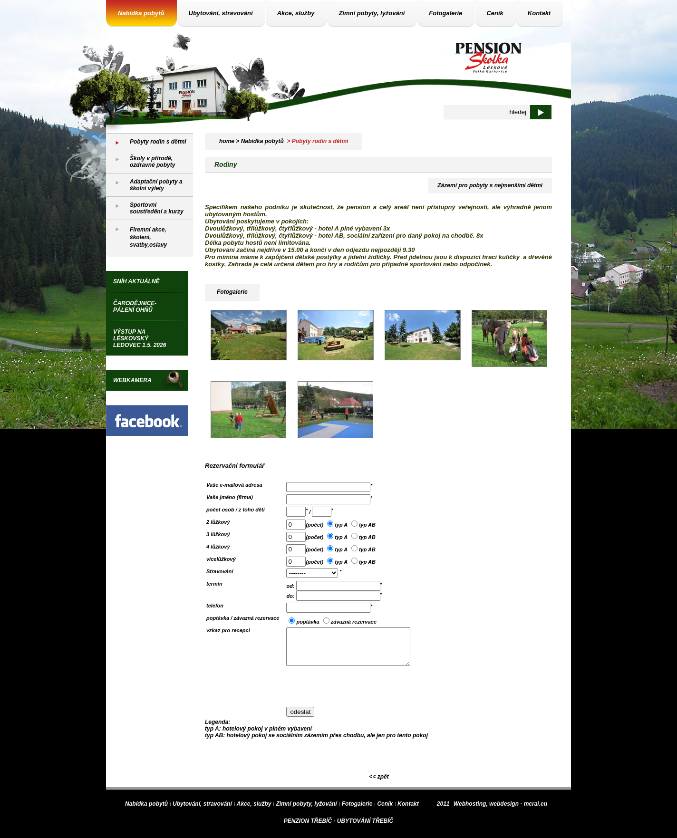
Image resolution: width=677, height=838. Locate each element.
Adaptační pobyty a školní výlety (156, 185)
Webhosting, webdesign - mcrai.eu (500, 811)
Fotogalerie (445, 13)
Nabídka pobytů (141, 13)
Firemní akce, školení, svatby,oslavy (148, 237)
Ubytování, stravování (221, 13)
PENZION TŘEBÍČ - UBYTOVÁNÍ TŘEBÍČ (338, 828)
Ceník (494, 13)
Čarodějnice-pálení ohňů (134, 306)
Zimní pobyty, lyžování (371, 13)
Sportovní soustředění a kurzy (157, 208)
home (226, 141)
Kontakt (539, 13)
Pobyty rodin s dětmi (158, 141)
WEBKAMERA (132, 380)
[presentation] (358, 693)
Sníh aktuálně (136, 281)
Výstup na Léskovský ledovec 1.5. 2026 (139, 338)
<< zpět (378, 783)
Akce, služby (296, 13)
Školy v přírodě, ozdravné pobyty (152, 161)
